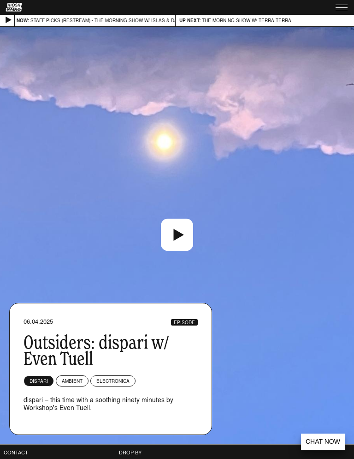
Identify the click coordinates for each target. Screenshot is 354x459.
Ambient (72, 381)
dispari (39, 381)
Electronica (113, 381)
